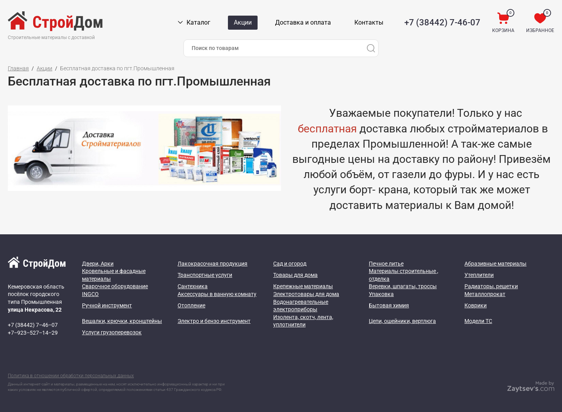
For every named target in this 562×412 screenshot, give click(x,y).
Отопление (191, 305)
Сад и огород (289, 263)
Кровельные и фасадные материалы (114, 275)
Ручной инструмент (107, 305)
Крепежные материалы (303, 286)
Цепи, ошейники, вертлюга (402, 321)
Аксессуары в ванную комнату (217, 294)
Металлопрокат (484, 294)
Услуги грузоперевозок (112, 332)
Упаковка (381, 294)
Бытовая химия (389, 305)
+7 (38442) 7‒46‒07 (33, 325)
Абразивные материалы (495, 263)
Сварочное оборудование (115, 286)
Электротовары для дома (306, 294)
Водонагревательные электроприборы (300, 306)
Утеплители (479, 275)
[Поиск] (371, 48)
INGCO (90, 294)
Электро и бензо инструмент (214, 321)
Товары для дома (295, 275)
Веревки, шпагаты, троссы (403, 286)
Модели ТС (478, 321)
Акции (44, 68)
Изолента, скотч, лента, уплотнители (303, 321)
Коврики (475, 305)
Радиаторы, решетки (491, 286)
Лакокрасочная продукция (212, 263)
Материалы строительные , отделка (403, 275)
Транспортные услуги (205, 275)
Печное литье (386, 263)
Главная (18, 68)
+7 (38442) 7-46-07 (442, 22)
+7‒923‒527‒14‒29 (33, 333)
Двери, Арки (98, 263)
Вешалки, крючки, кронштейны (122, 321)
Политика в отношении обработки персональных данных (71, 375)
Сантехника (193, 286)
